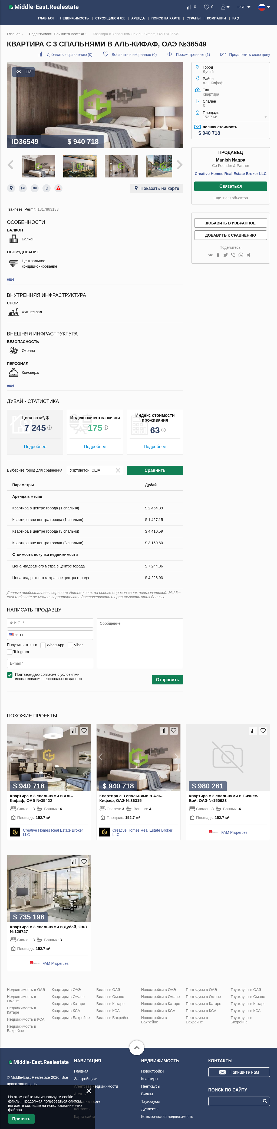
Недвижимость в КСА (26, 1017)
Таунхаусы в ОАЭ (245, 988)
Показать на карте (159, 186)
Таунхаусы (150, 1099)
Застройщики (85, 1077)
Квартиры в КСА (66, 1009)
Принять (21, 1119)
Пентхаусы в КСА (201, 1009)
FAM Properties (234, 830)
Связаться (230, 186)
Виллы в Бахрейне (112, 1016)
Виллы (147, 1092)
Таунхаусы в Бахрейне (241, 1018)
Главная (81, 1069)
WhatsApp (55, 643)
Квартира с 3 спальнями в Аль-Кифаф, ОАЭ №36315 (131, 796)
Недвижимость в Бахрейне (21, 1026)
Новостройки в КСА (158, 1009)
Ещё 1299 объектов (230, 198)
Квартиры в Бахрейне (71, 1016)
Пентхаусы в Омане (203, 995)
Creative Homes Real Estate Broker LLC (230, 174)
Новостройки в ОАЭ (158, 988)
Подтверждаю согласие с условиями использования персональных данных (48, 674)
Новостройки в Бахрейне (154, 1018)
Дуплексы (150, 1107)
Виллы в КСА (108, 1009)
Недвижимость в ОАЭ (26, 988)
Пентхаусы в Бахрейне (197, 1018)
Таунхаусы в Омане (247, 995)
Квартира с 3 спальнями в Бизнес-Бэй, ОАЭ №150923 (223, 796)
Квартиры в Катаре (68, 1002)
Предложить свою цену (249, 54)
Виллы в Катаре (110, 1002)
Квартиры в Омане (68, 995)
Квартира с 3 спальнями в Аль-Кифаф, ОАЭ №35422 (41, 796)
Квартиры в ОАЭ (66, 988)
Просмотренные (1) (193, 54)
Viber (78, 643)
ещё (10, 277)
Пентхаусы (150, 1084)
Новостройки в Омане (160, 995)
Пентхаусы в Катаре (203, 1002)
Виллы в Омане (110, 995)
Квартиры (149, 1077)
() (69, 54)
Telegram (21, 649)
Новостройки (152, 1069)
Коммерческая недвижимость (167, 1115)
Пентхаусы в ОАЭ (201, 988)
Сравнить (154, 468)
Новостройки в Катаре (160, 1002)
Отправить (167, 678)
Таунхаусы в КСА (245, 1009)
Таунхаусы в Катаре (247, 1002)
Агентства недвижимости (96, 1084)
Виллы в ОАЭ (108, 988)
